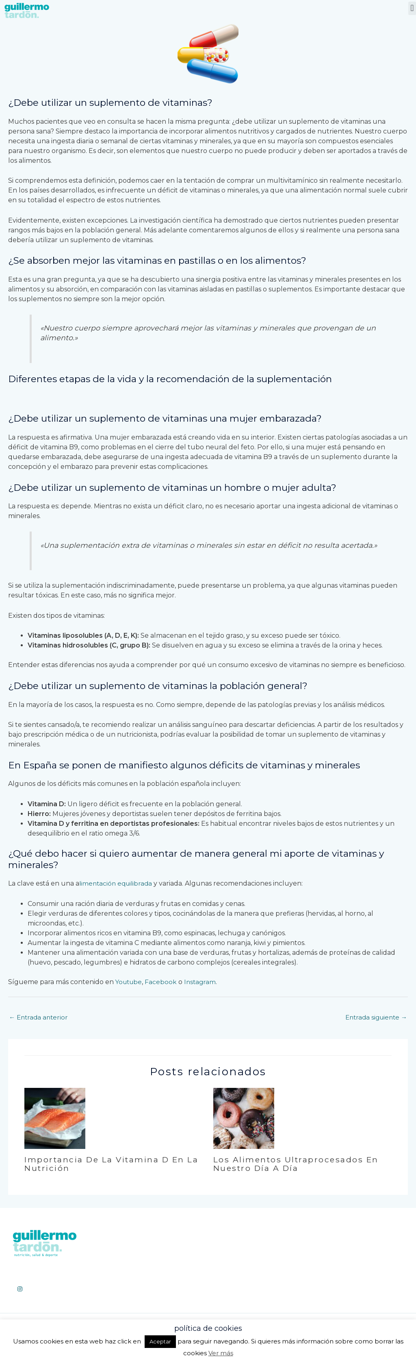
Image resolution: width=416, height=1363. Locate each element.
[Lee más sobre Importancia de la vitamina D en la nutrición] (54, 1118)
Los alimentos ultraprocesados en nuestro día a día (298, 1164)
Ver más (220, 1353)
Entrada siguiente (374, 1018)
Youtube (129, 982)
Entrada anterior (40, 1018)
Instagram (202, 982)
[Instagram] (20, 1289)
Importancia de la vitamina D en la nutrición (107, 1164)
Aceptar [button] (160, 1341)
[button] (412, 8)
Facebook (163, 982)
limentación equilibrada (117, 883)
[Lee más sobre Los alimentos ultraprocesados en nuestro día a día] (243, 1118)
